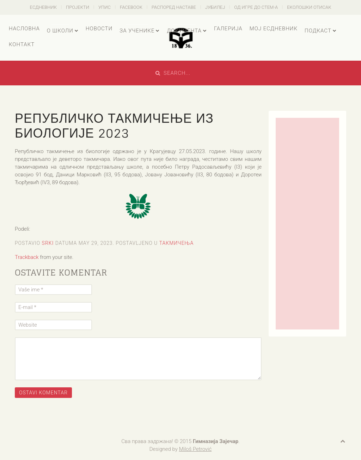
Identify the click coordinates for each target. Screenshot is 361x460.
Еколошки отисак (309, 7)
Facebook (131, 7)
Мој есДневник (274, 28)
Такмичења (176, 243)
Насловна (24, 28)
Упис (104, 7)
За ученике (137, 31)
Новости (99, 28)
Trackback (27, 257)
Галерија (228, 28)
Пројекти (77, 7)
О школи (60, 31)
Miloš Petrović (195, 449)
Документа (184, 31)
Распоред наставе (174, 7)
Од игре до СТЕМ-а (256, 7)
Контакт (22, 44)
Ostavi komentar (43, 392)
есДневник (43, 7)
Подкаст (318, 31)
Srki (48, 243)
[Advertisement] (307, 223)
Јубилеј (215, 7)
